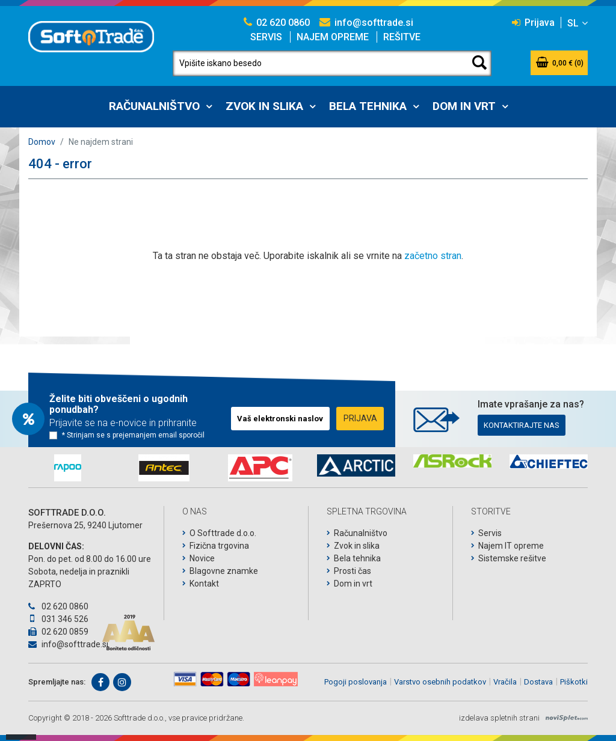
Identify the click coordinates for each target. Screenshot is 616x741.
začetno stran (432, 255)
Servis (266, 37)
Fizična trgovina (219, 545)
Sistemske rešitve (512, 558)
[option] (67, 467)
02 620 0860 (277, 22)
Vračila (505, 681)
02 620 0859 (58, 631)
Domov (41, 142)
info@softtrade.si (366, 22)
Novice (202, 558)
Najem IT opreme (511, 545)
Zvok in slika (264, 106)
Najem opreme (333, 37)
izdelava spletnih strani (499, 717)
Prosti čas (352, 571)
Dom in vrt (464, 106)
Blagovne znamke (223, 571)
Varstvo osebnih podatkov (440, 681)
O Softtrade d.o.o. (222, 533)
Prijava (533, 22)
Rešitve (401, 37)
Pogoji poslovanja (355, 681)
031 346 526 (58, 619)
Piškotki (574, 681)
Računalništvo (154, 106)
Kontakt (204, 583)
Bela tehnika (368, 106)
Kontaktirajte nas (521, 425)
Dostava (538, 681)
